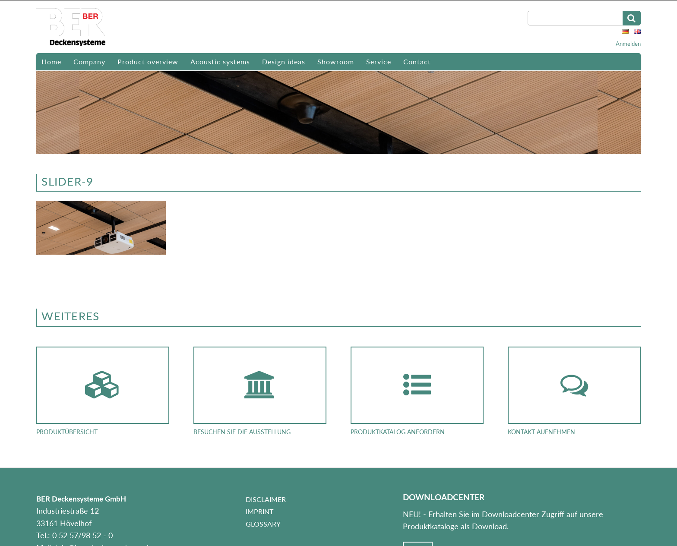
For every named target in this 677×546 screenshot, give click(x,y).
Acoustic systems (220, 61)
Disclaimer (266, 499)
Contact (417, 61)
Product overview (147, 61)
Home (51, 61)
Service (378, 61)
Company (89, 61)
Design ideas (283, 61)
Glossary (263, 524)
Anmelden (628, 43)
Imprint (259, 511)
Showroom (335, 61)
